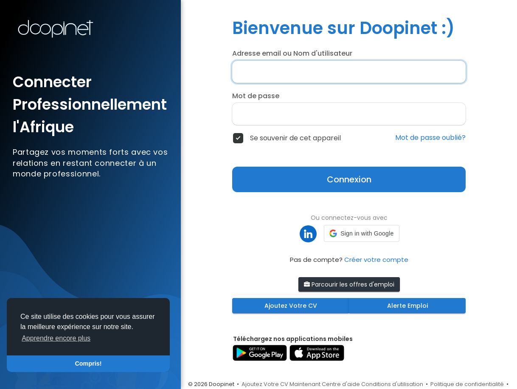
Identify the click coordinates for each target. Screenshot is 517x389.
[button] (361, 233)
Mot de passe (255, 96)
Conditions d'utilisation (392, 384)
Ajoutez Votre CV (290, 305)
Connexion (349, 179)
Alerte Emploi (407, 305)
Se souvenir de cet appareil (295, 138)
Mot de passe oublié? (430, 137)
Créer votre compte (376, 259)
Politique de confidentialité (467, 384)
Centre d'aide (341, 384)
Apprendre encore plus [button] (56, 338)
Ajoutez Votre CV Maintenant (281, 384)
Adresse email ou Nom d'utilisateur (292, 53)
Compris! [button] (88, 363)
